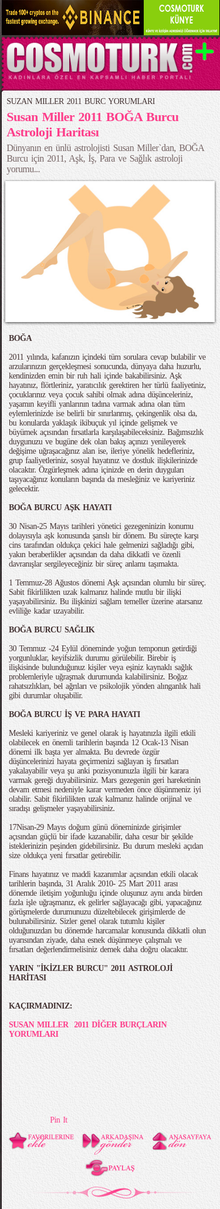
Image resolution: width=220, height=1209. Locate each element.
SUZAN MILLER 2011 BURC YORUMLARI (80, 101)
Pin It (58, 1120)
